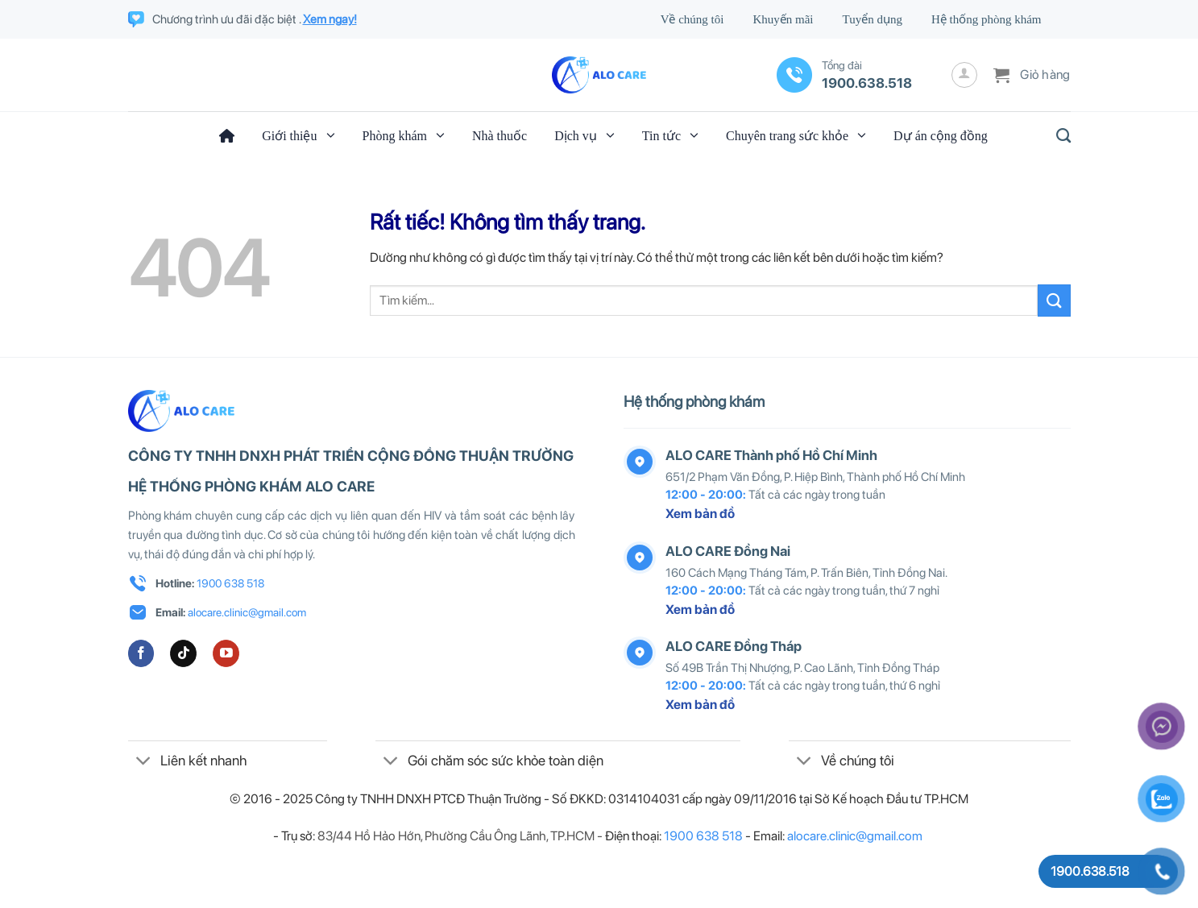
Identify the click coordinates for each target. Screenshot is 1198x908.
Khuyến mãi (782, 19)
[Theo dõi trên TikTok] (183, 653)
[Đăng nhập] (964, 75)
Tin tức (670, 135)
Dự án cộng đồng (940, 136)
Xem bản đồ (700, 513)
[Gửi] (1054, 300)
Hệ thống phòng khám (986, 19)
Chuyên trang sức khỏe (796, 135)
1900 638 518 (230, 583)
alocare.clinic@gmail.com (247, 612)
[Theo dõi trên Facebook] (141, 653)
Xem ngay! (330, 19)
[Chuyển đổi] (144, 762)
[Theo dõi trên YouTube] (226, 653)
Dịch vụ (584, 135)
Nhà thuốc (499, 136)
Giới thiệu (298, 135)
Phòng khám (404, 135)
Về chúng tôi (692, 19)
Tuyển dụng (872, 19)
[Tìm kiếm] (1059, 136)
